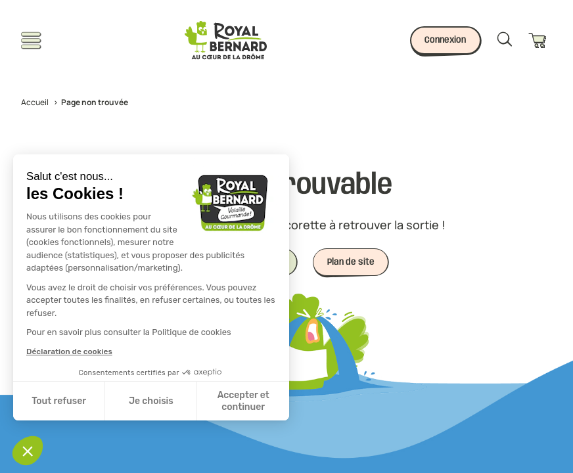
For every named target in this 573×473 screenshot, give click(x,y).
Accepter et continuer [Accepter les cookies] (243, 401)
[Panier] (540, 40)
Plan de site (351, 262)
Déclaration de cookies (69, 351)
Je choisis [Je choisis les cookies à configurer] (151, 401)
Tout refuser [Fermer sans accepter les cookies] (59, 401)
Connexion (445, 40)
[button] (27, 450)
